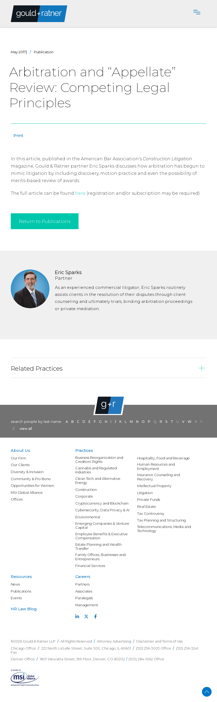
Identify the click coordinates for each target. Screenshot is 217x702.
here (80, 193)
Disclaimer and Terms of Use (159, 641)
